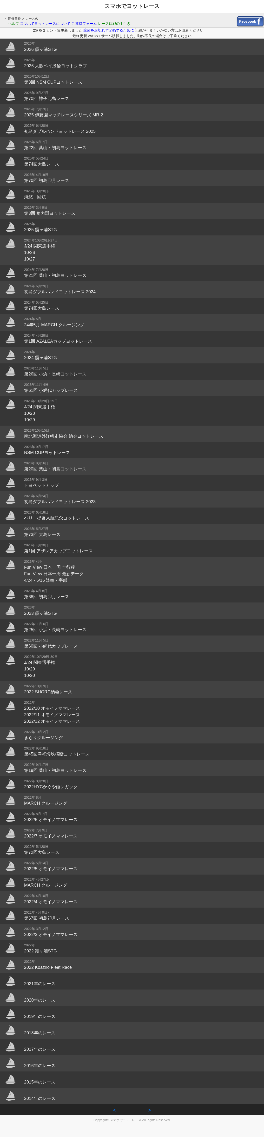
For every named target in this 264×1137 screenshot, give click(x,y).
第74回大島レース (41, 164)
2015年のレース (39, 1082)
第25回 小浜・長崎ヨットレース (55, 629)
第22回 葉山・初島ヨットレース (55, 147)
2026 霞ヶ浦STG (40, 49)
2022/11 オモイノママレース (52, 714)
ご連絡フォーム (84, 23)
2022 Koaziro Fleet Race (48, 967)
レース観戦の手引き (114, 23)
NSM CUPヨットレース (47, 452)
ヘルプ (13, 23)
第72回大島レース (41, 852)
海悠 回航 (35, 196)
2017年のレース (39, 1049)
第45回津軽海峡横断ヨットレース (57, 754)
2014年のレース (39, 1098)
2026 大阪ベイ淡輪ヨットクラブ (55, 65)
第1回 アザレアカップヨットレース (58, 550)
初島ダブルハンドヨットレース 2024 (60, 291)
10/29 (29, 419)
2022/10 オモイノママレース (52, 708)
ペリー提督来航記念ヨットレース (56, 518)
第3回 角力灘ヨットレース (49, 213)
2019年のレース (39, 1016)
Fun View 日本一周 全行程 (49, 567)
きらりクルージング (43, 737)
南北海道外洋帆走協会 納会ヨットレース (63, 436)
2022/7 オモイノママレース (51, 836)
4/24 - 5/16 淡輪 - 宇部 (45, 580)
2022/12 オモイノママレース (52, 721)
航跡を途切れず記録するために (109, 30)
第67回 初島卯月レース (46, 918)
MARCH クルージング (45, 803)
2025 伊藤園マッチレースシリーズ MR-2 (63, 115)
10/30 (29, 675)
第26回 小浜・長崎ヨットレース (55, 374)
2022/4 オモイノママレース (51, 901)
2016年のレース (39, 1065)
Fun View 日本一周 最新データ (54, 573)
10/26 (29, 252)
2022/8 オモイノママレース (51, 819)
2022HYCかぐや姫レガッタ (51, 786)
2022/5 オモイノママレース (51, 868)
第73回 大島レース (42, 534)
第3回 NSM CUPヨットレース (53, 82)
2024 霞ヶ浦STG (40, 357)
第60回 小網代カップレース (51, 646)
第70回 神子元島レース (46, 98)
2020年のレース (39, 1000)
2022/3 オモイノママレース (51, 934)
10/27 (29, 259)
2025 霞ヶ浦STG (40, 229)
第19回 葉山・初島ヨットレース (55, 770)
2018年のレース (39, 1032)
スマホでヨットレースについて (45, 23)
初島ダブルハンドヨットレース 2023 (60, 501)
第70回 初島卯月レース (46, 180)
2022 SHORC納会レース (48, 691)
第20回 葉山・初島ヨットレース (55, 469)
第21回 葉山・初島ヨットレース (55, 275)
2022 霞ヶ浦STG (40, 951)
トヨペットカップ (41, 485)
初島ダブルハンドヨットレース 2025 (60, 131)
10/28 (29, 413)
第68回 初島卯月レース (46, 596)
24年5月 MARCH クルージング (54, 324)
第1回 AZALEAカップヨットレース (58, 341)
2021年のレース (39, 983)
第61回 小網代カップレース (51, 390)
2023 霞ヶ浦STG (40, 613)
